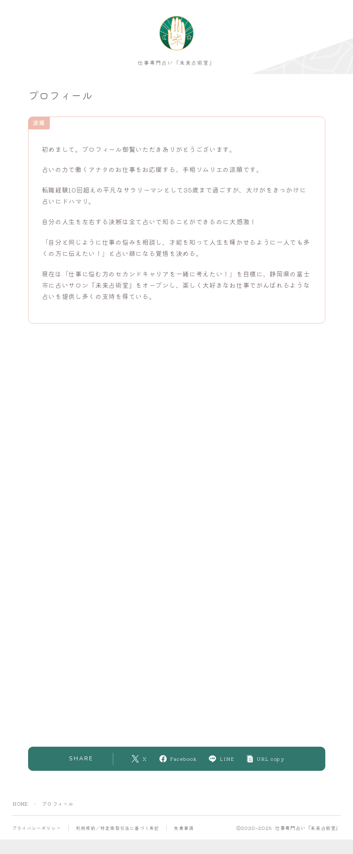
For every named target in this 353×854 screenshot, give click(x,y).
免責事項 (184, 830)
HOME (22, 806)
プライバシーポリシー (36, 830)
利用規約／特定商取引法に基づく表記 (117, 830)
